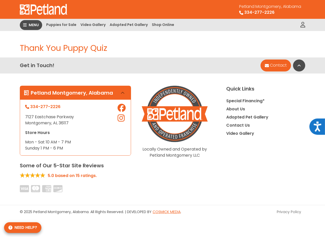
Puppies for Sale (61, 24)
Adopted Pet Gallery (129, 24)
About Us (235, 109)
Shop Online (163, 24)
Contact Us (238, 125)
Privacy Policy (289, 211)
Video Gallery (93, 24)
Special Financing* (245, 101)
